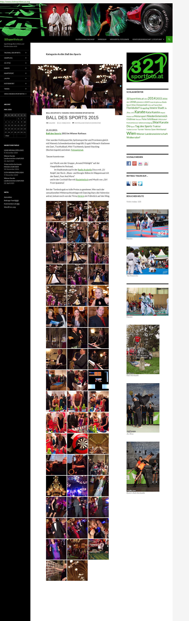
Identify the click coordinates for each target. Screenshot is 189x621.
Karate (139, 112)
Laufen (7, 78)
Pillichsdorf (162, 119)
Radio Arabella (85, 169)
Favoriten (158, 105)
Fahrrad (150, 105)
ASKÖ (147, 102)
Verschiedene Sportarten (81, 113)
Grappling (144, 108)
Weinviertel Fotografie (119, 39)
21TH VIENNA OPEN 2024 (13, 172)
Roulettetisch (82, 179)
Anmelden (8, 197)
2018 (133, 101)
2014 (152, 98)
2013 (146, 99)
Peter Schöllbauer (150, 119)
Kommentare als (11, 204)
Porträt (129, 123)
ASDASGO (140, 102)
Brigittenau (158, 102)
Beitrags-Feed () (11, 200)
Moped (162, 112)
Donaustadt (141, 105)
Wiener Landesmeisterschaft (152, 133)
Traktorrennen (132, 129)
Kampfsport (9, 73)
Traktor (157, 126)
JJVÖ (132, 112)
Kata (148, 112)
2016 (164, 98)
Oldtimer (131, 119)
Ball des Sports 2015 (72, 117)
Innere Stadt (157, 107)
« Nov (7, 136)
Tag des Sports (143, 126)
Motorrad (130, 116)
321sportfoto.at (13, 39)
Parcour (138, 119)
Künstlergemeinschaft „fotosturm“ (147, 39)
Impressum (102, 39)
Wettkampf (161, 129)
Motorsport (140, 116)
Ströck (81, 196)
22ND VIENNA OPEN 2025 (14, 150)
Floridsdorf (133, 107)
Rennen (135, 123)
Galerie (52, 123)
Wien (131, 133)
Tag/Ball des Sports (12, 53)
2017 (128, 102)
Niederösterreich (157, 116)
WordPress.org (9, 207)
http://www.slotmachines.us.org (15, 1)
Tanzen (65, 113)
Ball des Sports (53, 113)
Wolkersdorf (133, 137)
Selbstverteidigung (145, 123)
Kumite (156, 112)
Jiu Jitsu (7, 63)
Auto (151, 102)
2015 (159, 98)
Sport (133, 127)
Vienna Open (150, 129)
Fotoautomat (77, 149)
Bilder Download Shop (85, 39)
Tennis (6, 89)
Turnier (141, 129)
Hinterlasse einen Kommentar (88, 123)
